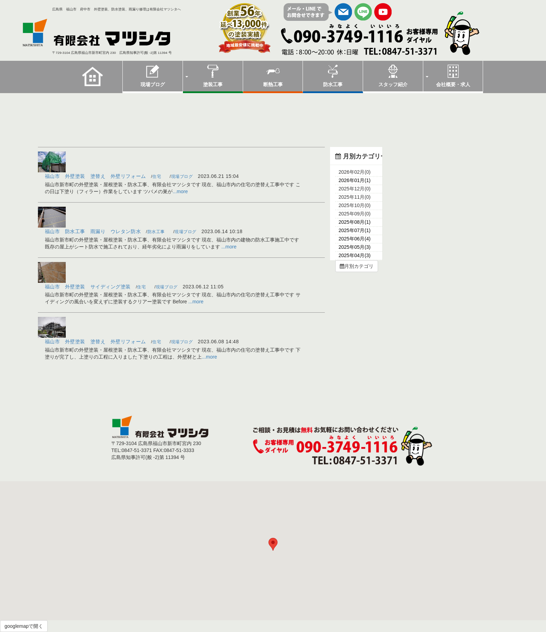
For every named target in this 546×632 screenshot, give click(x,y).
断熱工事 (273, 75)
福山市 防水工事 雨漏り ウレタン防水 (93, 231)
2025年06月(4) (355, 238)
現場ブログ (152, 75)
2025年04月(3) (355, 255)
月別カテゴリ (357, 266)
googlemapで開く (24, 626)
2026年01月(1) (355, 180)
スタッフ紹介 (393, 75)
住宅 (156, 176)
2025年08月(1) (355, 222)
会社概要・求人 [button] (448, 75)
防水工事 (333, 75)
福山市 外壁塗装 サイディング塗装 (88, 286)
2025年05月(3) (355, 247)
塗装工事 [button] (204, 75)
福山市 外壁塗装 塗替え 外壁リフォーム (95, 176)
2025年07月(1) (355, 230)
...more (180, 191)
